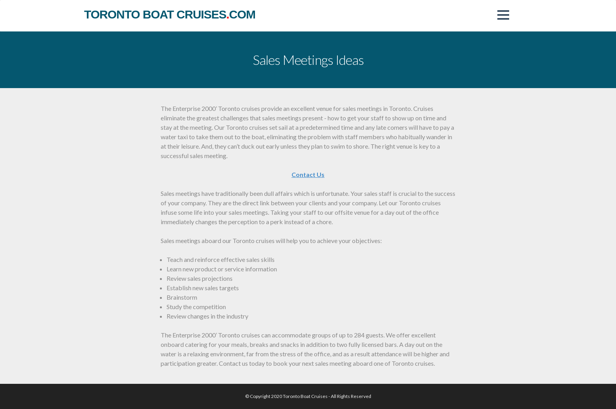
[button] (503, 15)
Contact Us (308, 174)
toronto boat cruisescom (169, 14)
